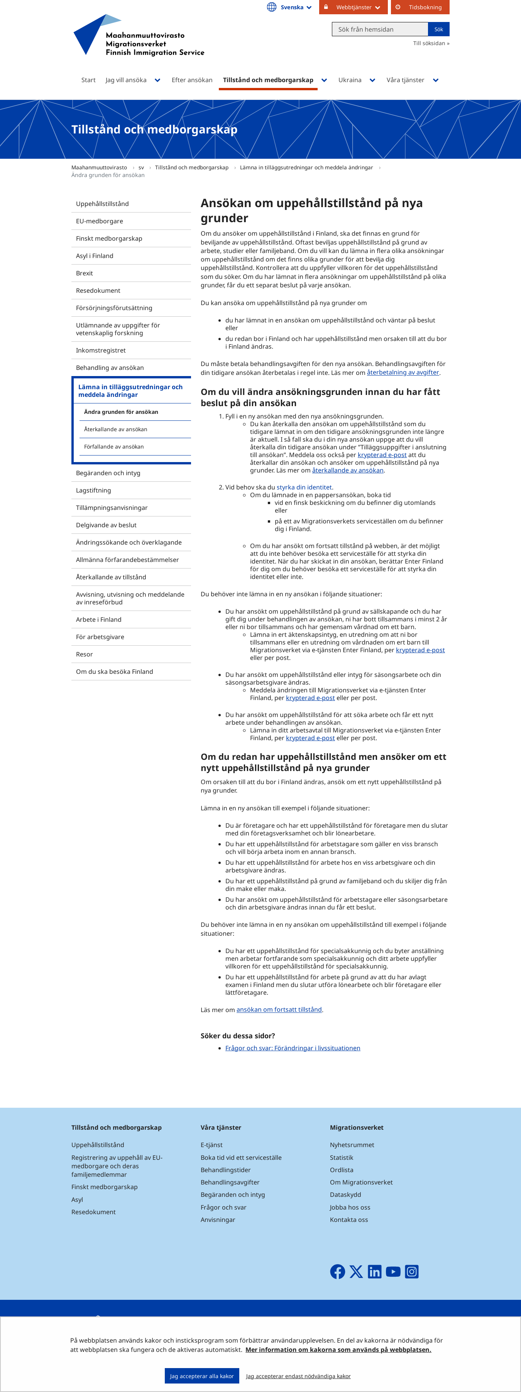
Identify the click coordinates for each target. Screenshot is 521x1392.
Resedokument (98, 290)
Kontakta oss (349, 1219)
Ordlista (342, 1170)
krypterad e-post (382, 455)
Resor (84, 654)
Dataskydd (345, 1194)
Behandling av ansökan (110, 367)
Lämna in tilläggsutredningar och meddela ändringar (307, 167)
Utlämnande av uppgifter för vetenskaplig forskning (118, 329)
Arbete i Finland (99, 619)
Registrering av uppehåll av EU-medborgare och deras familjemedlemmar (116, 1166)
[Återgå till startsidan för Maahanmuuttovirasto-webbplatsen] (138, 45)
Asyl (77, 1199)
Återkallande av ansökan (115, 429)
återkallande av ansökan (348, 470)
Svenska (297, 7)
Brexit (84, 273)
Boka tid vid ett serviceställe (241, 1157)
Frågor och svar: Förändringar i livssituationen (292, 1048)
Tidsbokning (425, 7)
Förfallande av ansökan (114, 446)
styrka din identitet (304, 487)
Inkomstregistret (101, 350)
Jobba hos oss (350, 1207)
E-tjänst (212, 1145)
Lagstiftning (93, 490)
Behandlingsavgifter (230, 1182)
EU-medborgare (99, 221)
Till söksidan (429, 43)
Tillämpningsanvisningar (112, 507)
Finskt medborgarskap (109, 238)
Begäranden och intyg (108, 473)
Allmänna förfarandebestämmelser (127, 559)
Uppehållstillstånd (102, 203)
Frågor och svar (224, 1207)
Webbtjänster (362, 7)
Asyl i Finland (94, 255)
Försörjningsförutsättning (114, 308)
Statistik (342, 1157)
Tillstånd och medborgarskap (192, 167)
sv (142, 167)
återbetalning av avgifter (403, 372)
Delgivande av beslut (106, 525)
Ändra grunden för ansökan (121, 411)
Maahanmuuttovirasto (100, 167)
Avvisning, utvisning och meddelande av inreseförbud (130, 598)
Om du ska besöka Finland (114, 671)
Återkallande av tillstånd (111, 577)
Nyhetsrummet (352, 1145)
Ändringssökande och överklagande (129, 542)
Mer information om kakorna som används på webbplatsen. (338, 1349)
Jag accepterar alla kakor (202, 1376)
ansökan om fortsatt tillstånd (279, 1010)
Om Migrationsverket (361, 1182)
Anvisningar (218, 1219)
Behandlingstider (226, 1170)
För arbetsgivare (100, 637)
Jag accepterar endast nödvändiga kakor (298, 1376)
